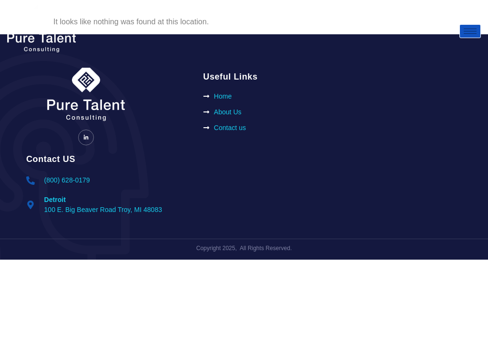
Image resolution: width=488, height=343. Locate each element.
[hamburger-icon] (470, 31)
